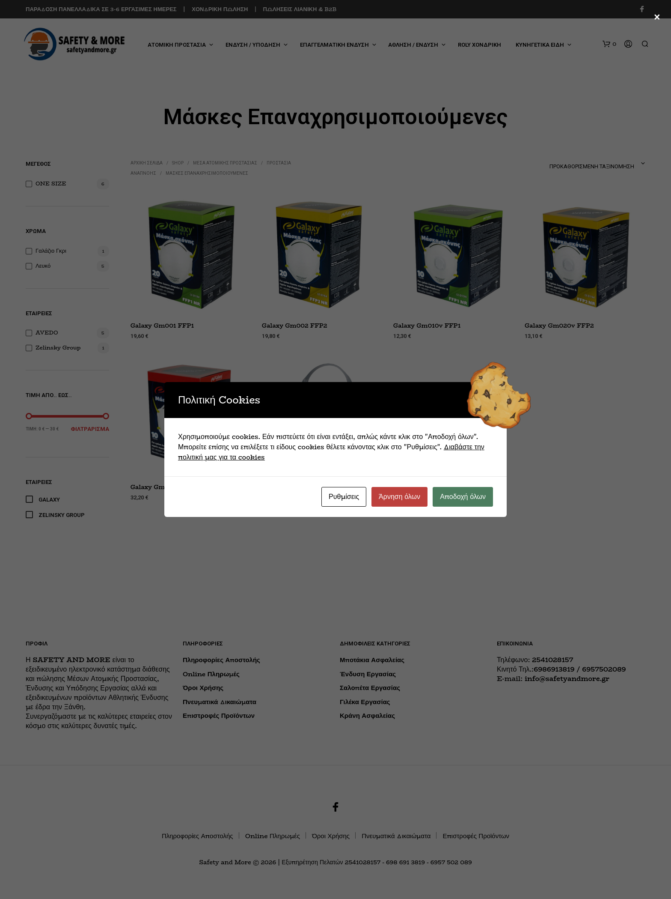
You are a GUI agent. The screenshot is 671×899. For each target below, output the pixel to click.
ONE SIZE (51, 183)
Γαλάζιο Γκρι (51, 250)
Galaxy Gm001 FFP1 (162, 326)
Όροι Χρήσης (203, 688)
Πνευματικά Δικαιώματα (219, 702)
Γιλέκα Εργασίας (365, 702)
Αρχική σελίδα (147, 163)
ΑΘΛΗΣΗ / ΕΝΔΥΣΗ (413, 45)
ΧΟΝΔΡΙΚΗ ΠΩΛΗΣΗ (220, 9)
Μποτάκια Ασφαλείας (372, 660)
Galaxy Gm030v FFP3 (165, 487)
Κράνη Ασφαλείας (367, 715)
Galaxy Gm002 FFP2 (294, 326)
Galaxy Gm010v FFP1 (426, 326)
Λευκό (43, 265)
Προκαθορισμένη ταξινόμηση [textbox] (591, 166)
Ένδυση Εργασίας (368, 674)
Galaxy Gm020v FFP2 (559, 326)
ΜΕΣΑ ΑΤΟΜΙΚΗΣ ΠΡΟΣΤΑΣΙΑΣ (225, 163)
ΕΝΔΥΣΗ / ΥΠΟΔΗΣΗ (253, 45)
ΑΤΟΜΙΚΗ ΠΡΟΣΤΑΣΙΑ (177, 45)
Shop (178, 163)
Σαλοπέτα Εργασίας (370, 688)
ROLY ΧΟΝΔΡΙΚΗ (479, 45)
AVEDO (47, 332)
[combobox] (571, 164)
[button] (609, 44)
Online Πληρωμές (211, 674)
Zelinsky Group (58, 347)
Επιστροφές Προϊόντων (219, 715)
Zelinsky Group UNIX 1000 (305, 488)
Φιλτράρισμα (90, 429)
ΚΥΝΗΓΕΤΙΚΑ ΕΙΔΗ (540, 45)
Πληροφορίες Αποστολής (221, 660)
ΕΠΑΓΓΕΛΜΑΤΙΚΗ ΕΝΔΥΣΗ (334, 45)
